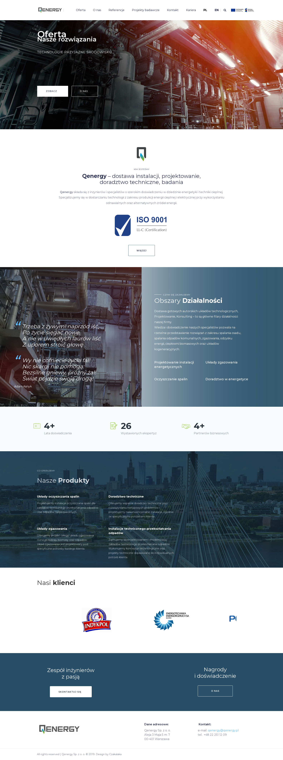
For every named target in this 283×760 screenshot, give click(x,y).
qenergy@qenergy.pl (223, 730)
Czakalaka (115, 754)
